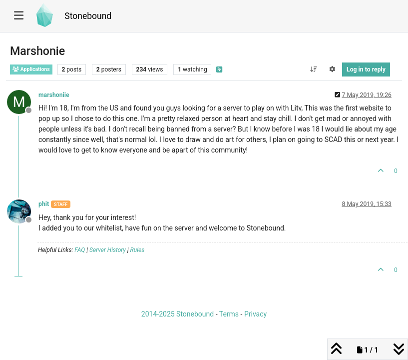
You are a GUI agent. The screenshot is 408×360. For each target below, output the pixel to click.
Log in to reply (366, 69)
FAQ (79, 250)
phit (43, 204)
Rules (137, 250)
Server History (107, 250)
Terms (229, 314)
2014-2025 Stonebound (177, 314)
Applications (31, 69)
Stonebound (87, 16)
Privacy (255, 314)
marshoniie (53, 95)
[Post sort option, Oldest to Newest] (313, 69)
